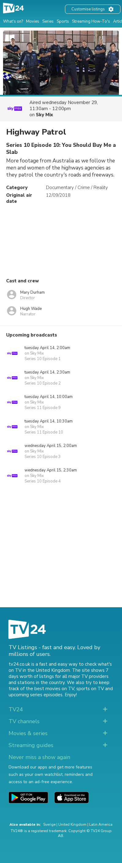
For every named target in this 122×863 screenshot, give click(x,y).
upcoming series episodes (36, 695)
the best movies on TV (50, 689)
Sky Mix (44, 115)
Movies (32, 21)
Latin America (100, 824)
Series (48, 21)
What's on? (13, 21)
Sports (63, 21)
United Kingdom (72, 824)
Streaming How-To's (91, 21)
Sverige (49, 824)
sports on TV (90, 689)
